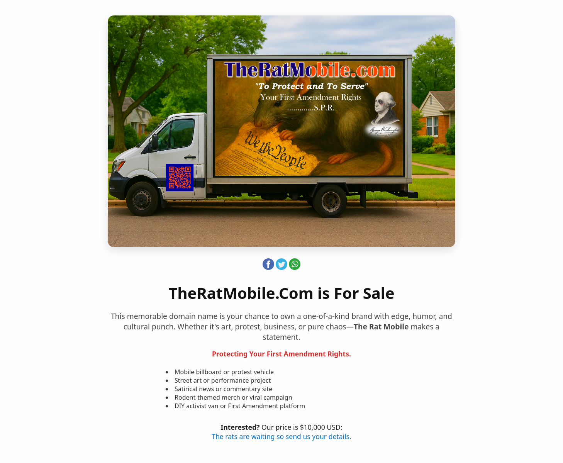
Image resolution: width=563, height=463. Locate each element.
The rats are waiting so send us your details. (281, 436)
